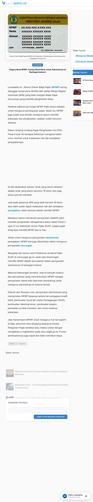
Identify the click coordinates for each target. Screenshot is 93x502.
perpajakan (14, 210)
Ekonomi (38, 65)
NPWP (55, 87)
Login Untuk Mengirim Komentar (50, 417)
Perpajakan (22, 343)
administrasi (52, 237)
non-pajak (26, 245)
